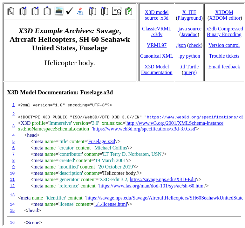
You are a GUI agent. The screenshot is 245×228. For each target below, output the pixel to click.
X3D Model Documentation (157, 69)
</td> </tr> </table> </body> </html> (123, 153)
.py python (189, 56)
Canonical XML (156, 56)
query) (190, 72)
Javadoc (189, 34)
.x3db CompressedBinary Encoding (224, 31)
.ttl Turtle (189, 66)
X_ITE (189, 12)
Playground (189, 18)
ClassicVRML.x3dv (156, 31)
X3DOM (224, 12)
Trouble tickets (224, 56)
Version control (224, 45)
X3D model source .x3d (157, 15)
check (195, 45)
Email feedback (224, 66)
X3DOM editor (224, 18)
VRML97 (157, 45)
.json (181, 45)
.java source (189, 28)
